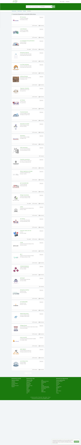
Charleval (27, 431)
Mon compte (62, 1)
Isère (57, 430)
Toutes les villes (29, 425)
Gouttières (13, 429)
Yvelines (57, 437)
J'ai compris (76, 441)
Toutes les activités (15, 425)
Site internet (41, 27)
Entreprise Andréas (26, 324)
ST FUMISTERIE (25, 337)
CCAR (23, 271)
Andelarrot (28, 427)
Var (56, 436)
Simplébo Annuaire (46, 443)
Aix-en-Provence (29, 426)
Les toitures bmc (25, 404)
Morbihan (57, 432)
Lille (27, 437)
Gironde (57, 429)
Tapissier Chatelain (26, 97)
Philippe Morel (25, 364)
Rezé (42, 429)
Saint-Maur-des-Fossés (45, 431)
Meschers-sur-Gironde (45, 426)
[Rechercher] (53, 6)
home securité (25, 377)
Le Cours (27, 436)
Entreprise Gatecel (26, 57)
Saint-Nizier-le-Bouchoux (45, 432)
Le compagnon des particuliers (29, 43)
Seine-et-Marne (58, 435)
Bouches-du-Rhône (59, 426)
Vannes (42, 434)
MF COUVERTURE (26, 204)
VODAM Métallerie (26, 297)
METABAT (24, 311)
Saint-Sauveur (43, 433)
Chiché (27, 432)
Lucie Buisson (25, 30)
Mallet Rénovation (26, 351)
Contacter (35, 27)
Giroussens (28, 434)
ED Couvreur (24, 17)
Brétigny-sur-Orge (29, 430)
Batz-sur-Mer (28, 428)
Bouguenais (28, 429)
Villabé (42, 435)
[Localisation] (45, 6)
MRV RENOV (24, 391)
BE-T (23, 284)
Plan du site (40, 442)
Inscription (67, 1)
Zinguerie (13, 431)
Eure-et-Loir (58, 428)
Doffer (23, 230)
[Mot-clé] (32, 6)
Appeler (29, 53)
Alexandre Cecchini (26, 137)
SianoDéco (24, 150)
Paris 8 (42, 428)
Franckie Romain (25, 124)
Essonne (57, 427)
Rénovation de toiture (15, 430)
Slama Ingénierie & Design (28, 190)
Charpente (13, 426)
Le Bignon (28, 435)
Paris (57, 434)
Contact (49, 442)
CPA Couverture (25, 164)
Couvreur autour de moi (27, 257)
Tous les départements (60, 425)
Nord (57, 433)
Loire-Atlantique (58, 431)
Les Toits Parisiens (26, 70)
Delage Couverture (26, 217)
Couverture (13, 427)
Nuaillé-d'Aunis (43, 427)
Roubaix (42, 430)
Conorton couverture (26, 177)
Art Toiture (24, 110)
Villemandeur (43, 436)
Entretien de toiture (15, 428)
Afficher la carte (57, 28)
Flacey (27, 433)
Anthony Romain (25, 83)
